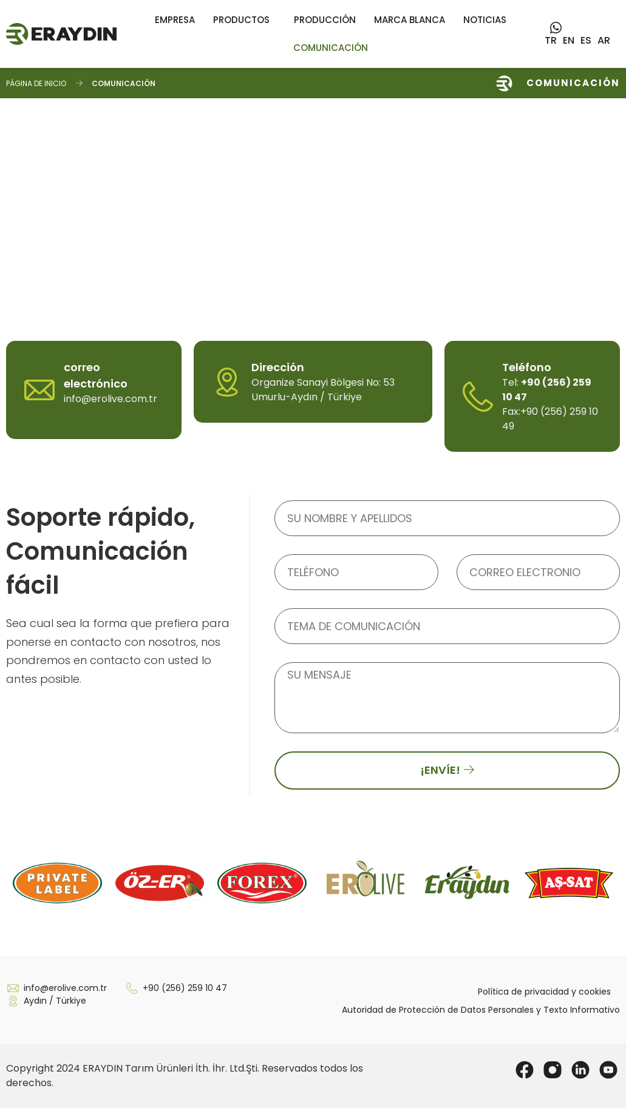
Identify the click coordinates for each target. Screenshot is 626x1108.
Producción (325, 19)
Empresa (175, 19)
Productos (244, 19)
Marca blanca (409, 19)
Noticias (484, 19)
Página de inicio (36, 83)
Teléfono (526, 367)
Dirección (277, 367)
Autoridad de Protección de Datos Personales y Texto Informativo (481, 1010)
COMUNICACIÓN (330, 47)
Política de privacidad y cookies (544, 991)
